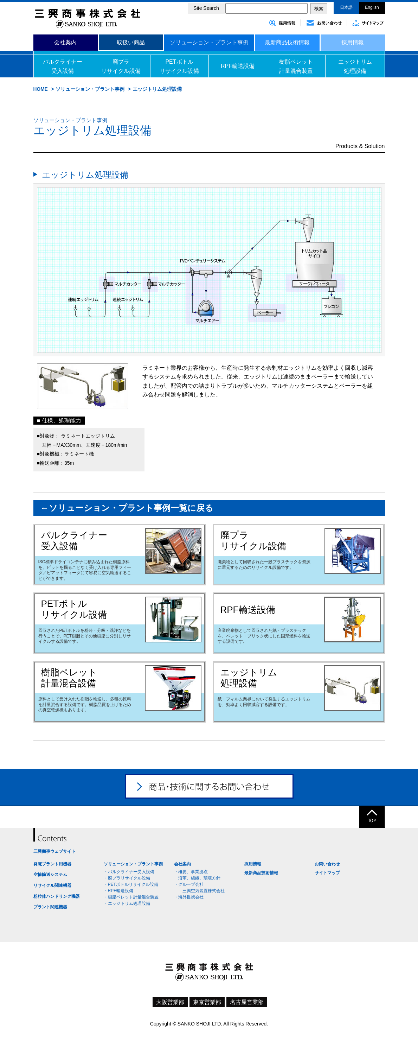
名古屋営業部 (247, 1002)
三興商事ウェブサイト (54, 851)
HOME (40, 89)
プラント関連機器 (50, 906)
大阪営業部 (170, 1002)
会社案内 (65, 42)
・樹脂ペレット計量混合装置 (131, 897)
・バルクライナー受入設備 (129, 871)
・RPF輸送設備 (118, 890)
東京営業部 (207, 1002)
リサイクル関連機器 (52, 885)
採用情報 (352, 42)
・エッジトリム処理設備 (127, 903)
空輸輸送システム (50, 874)
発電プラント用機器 (52, 864)
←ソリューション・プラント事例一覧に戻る (126, 508)
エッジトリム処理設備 (355, 66)
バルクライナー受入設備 (62, 66)
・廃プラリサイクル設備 (127, 878)
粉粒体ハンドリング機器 (56, 896)
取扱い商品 (131, 42)
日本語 (346, 7)
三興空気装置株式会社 (201, 890)
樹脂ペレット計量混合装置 (296, 66)
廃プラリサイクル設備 (121, 66)
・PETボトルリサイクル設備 (131, 884)
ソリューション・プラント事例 (209, 42)
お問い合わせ (327, 864)
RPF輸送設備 (238, 66)
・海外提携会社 (189, 897)
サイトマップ (327, 872)
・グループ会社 (189, 884)
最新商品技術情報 (287, 42)
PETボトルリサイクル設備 (179, 66)
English (372, 7)
